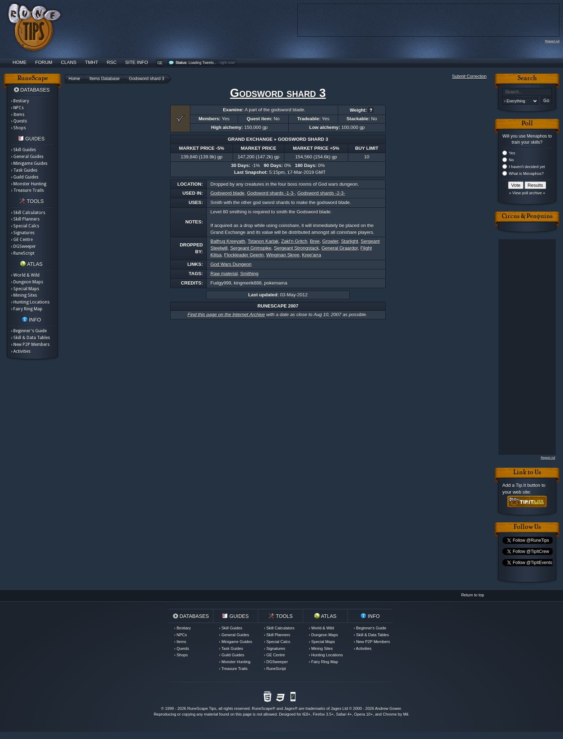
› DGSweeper (23, 246)
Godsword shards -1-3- (271, 193)
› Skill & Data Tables (30, 337)
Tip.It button (528, 485)
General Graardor (339, 248)
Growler (330, 241)
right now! (227, 63)
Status (181, 63)
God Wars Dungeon (230, 264)
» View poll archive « (527, 193)
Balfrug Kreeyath (227, 241)
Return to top (472, 595)
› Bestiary (20, 100)
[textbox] (527, 92)
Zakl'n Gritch (294, 241)
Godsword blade (227, 193)
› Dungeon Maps (27, 282)
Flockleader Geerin (244, 255)
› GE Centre (22, 239)
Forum (43, 62)
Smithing (249, 273)
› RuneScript (22, 253)
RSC (111, 62)
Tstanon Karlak (263, 241)
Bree (315, 241)
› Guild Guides (24, 177)
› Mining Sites (24, 295)
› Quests (19, 121)
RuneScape (262, 708)
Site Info (136, 62)
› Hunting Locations (30, 302)
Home (20, 62)
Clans (68, 62)
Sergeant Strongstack (296, 248)
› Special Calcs (25, 225)
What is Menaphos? (526, 173)
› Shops (18, 127)
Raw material (224, 273)
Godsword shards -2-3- (321, 193)
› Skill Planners (25, 219)
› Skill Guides (23, 149)
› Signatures (22, 232)
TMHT (91, 62)
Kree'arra (311, 255)
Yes (512, 153)
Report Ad (552, 41)
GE (159, 63)
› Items (17, 114)
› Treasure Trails (27, 190)
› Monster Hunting (28, 183)
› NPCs (17, 107)
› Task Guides (24, 170)
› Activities (21, 351)
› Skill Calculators (28, 212)
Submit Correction (469, 76)
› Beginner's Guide (29, 330)
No (511, 160)
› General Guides (27, 156)
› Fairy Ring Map (26, 308)
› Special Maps (25, 288)
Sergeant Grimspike (250, 248)
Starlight (349, 241)
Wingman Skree (282, 255)
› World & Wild (25, 275)
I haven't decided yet (527, 167)
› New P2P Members (30, 344)
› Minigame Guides (29, 163)
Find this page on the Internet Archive (226, 314)
